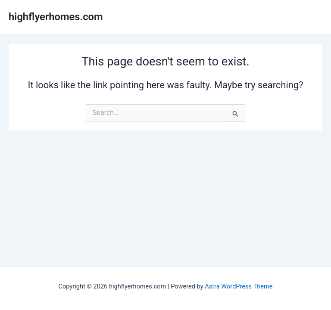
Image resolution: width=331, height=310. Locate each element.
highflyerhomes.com (56, 17)
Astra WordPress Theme (238, 286)
